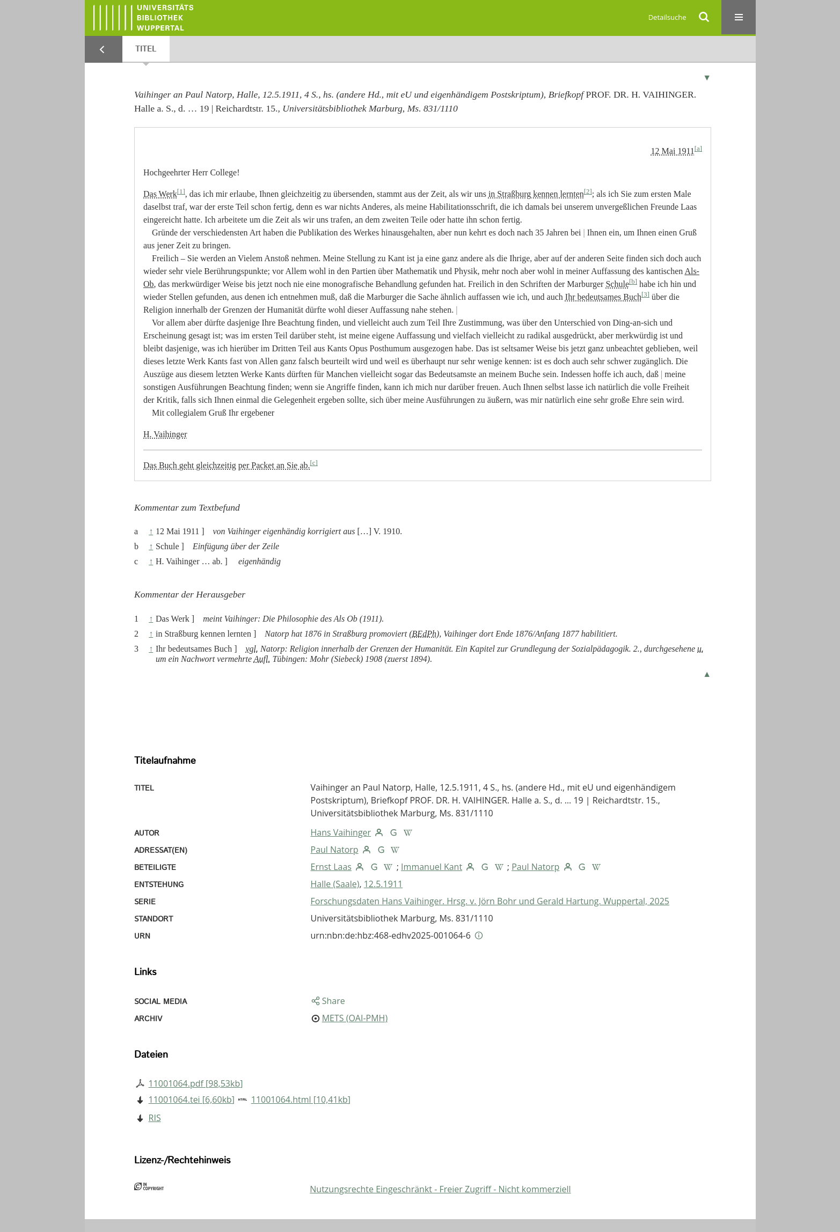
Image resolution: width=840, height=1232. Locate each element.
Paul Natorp (335, 849)
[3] (645, 294)
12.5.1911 (383, 884)
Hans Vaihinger (341, 832)
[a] (698, 148)
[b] (633, 281)
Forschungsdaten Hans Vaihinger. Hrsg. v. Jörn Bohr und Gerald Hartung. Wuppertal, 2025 (490, 901)
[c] (314, 463)
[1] (181, 191)
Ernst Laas (331, 867)
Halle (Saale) (335, 884)
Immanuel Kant (431, 867)
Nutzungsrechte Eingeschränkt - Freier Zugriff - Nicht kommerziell (440, 1189)
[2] (588, 191)
